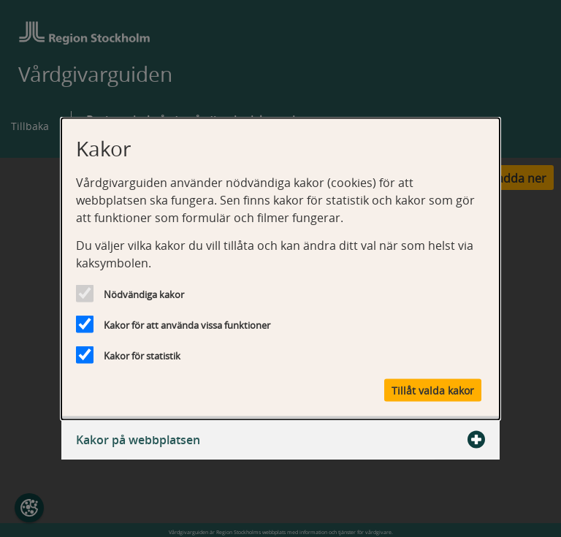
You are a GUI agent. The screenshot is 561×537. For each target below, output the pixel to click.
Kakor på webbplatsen (280, 439)
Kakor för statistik (142, 355)
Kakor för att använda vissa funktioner (187, 324)
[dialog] (280, 268)
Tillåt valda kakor (433, 390)
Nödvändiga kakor (144, 293)
